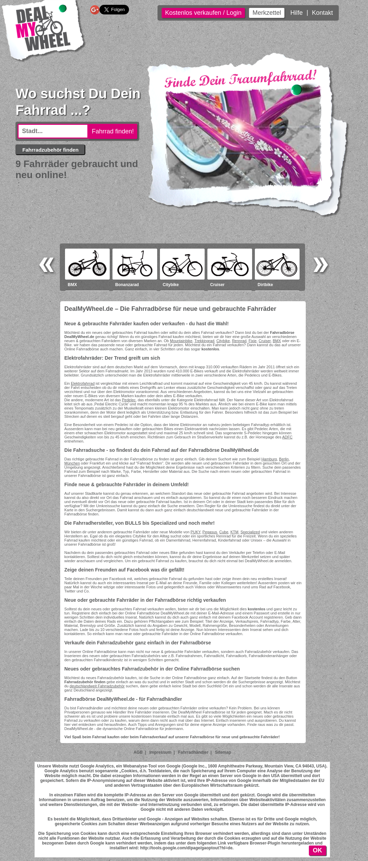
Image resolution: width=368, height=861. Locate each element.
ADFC (287, 437)
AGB (138, 752)
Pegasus (210, 532)
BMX (277, 341)
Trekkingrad (204, 341)
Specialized (250, 532)
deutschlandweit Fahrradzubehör (97, 686)
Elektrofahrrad (83, 383)
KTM (234, 532)
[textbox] (53, 131)
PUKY (196, 532)
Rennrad (239, 341)
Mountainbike (181, 341)
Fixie (253, 341)
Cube (223, 532)
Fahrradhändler (193, 752)
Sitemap (223, 752)
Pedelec (129, 400)
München (72, 463)
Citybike (223, 341)
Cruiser (265, 341)
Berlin (284, 459)
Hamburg (269, 459)
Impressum (160, 752)
